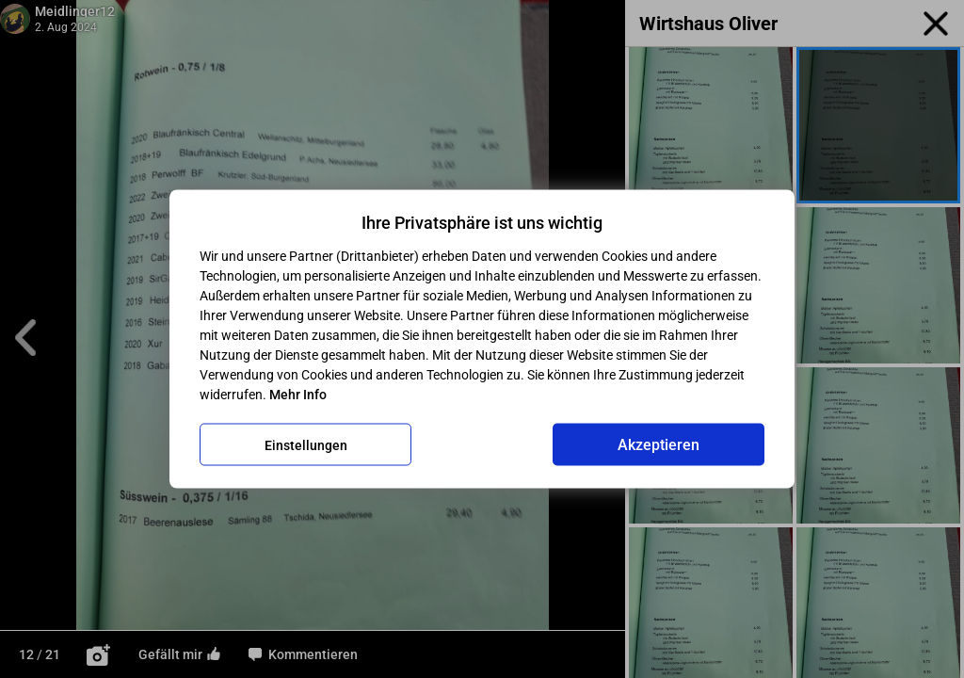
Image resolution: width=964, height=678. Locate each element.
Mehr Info (298, 394)
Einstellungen (306, 444)
